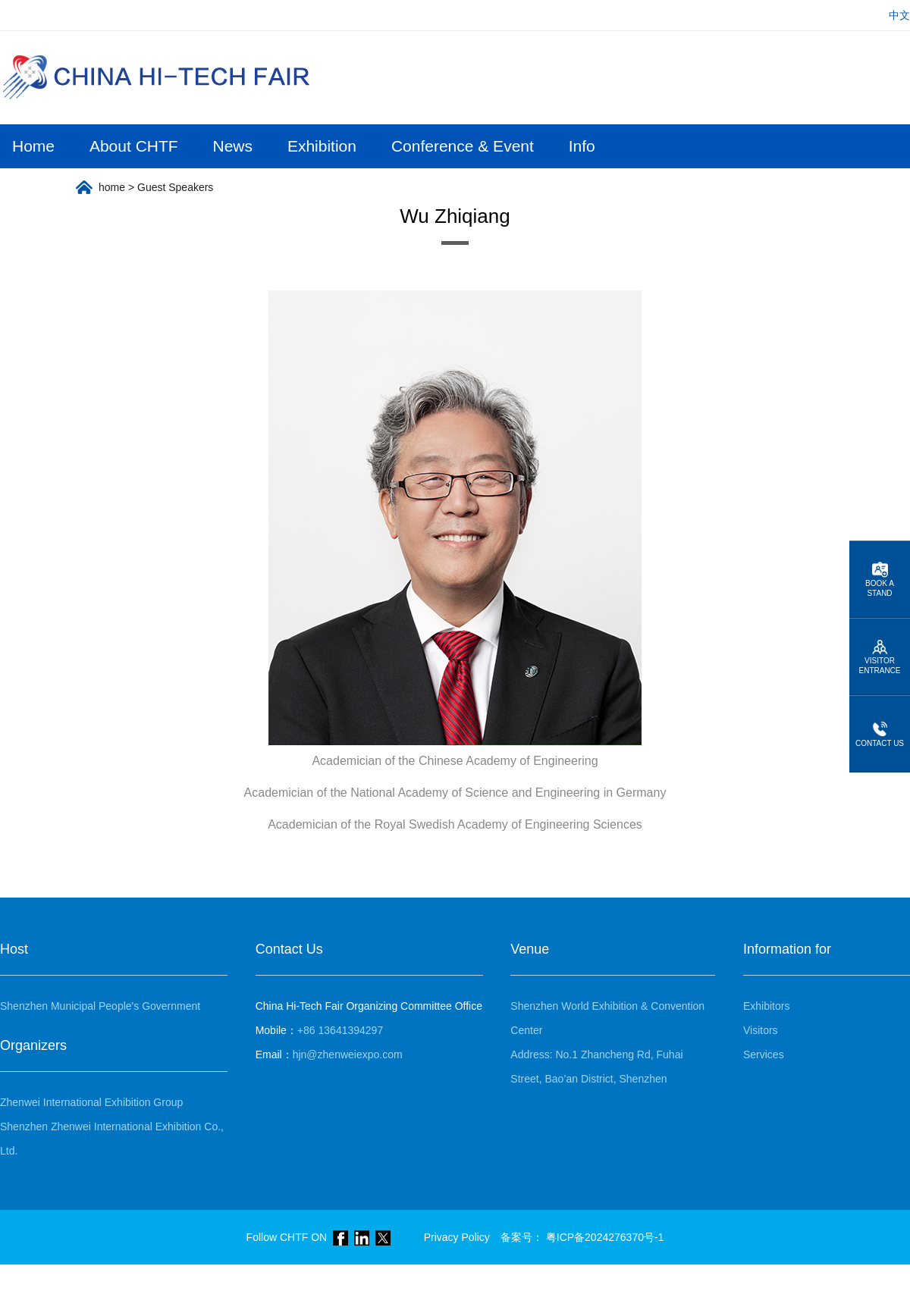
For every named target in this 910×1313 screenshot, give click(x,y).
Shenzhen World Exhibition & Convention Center (607, 1018)
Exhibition (321, 146)
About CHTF (133, 146)
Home (33, 146)
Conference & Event (462, 146)
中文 (899, 15)
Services (763, 1054)
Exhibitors (766, 1006)
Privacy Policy (457, 1237)
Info (582, 146)
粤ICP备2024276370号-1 (605, 1237)
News (233, 146)
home (112, 187)
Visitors (760, 1030)
